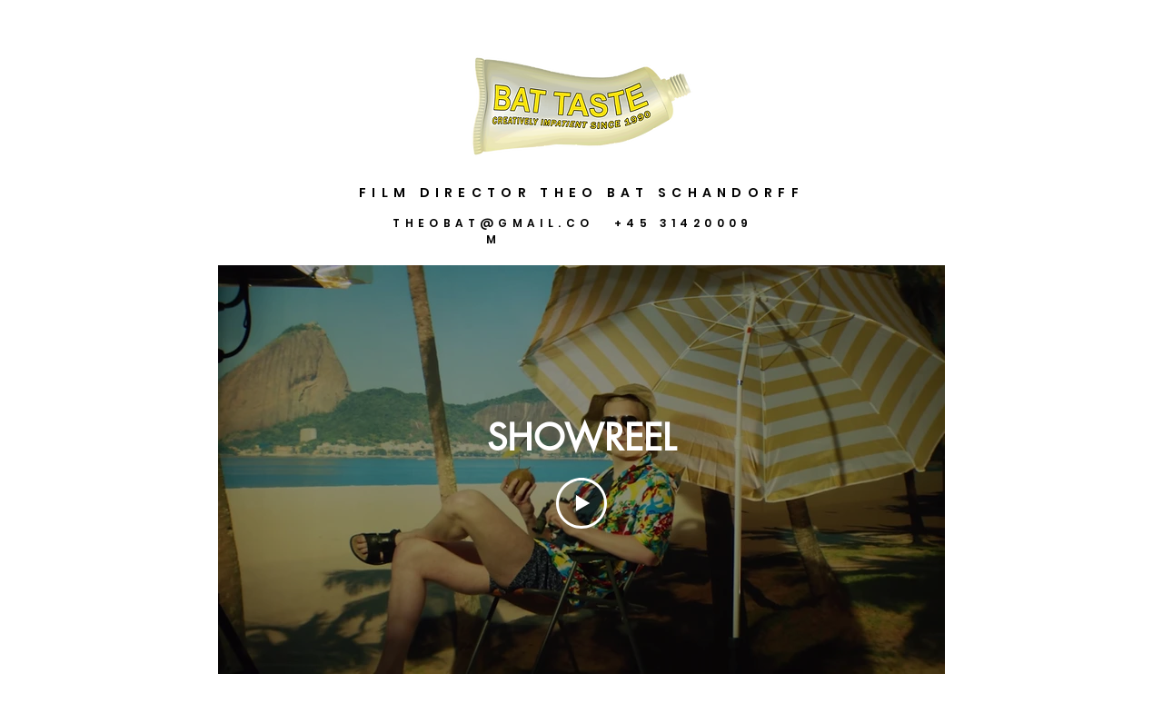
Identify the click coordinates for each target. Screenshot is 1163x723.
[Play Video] (581, 503)
